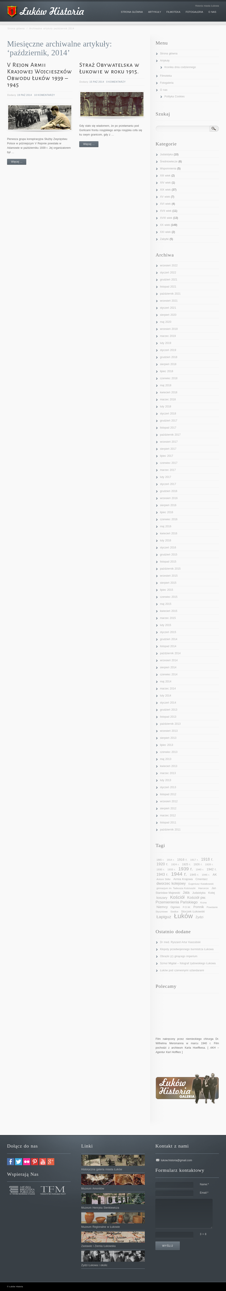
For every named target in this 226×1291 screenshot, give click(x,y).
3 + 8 (203, 1234)
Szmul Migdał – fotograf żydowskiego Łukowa (188, 963)
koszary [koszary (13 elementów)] (161, 897)
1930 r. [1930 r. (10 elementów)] (160, 869)
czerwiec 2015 (168, 596)
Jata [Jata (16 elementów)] (186, 892)
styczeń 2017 (168, 484)
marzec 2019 (168, 336)
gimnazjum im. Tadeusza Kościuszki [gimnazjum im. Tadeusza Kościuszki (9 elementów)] (176, 888)
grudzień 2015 (168, 554)
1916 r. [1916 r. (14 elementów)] (182, 859)
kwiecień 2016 (168, 533)
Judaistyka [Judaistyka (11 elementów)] (198, 892)
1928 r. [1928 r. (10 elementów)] (209, 864)
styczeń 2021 (168, 307)
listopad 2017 (168, 427)
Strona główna (16, 28)
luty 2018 (165, 406)
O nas (164, 89)
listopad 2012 (168, 794)
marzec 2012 (168, 815)
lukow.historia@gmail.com (176, 1160)
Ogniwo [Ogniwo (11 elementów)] (175, 907)
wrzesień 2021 (169, 300)
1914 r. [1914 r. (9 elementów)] (170, 859)
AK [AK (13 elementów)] (215, 874)
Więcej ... (16, 161)
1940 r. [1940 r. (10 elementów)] (200, 869)
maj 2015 (165, 604)
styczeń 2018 (168, 413)
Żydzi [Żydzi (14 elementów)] (199, 917)
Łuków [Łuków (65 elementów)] (183, 915)
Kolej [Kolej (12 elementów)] (211, 892)
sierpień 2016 (168, 505)
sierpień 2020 (168, 314)
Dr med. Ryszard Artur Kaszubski (180, 942)
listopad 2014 (168, 646)
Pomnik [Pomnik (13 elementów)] (198, 907)
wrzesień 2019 (169, 329)
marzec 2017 (168, 470)
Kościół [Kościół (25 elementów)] (177, 897)
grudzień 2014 (168, 639)
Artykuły (165, 60)
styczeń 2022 (168, 272)
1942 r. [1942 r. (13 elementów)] (212, 869)
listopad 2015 (168, 561)
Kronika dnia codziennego (180, 67)
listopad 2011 (168, 822)
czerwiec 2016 (168, 519)
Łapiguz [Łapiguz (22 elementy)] (163, 916)
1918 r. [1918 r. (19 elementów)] (207, 859)
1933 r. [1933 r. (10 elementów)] (172, 869)
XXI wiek (165, 232)
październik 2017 (170, 434)
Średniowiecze (168, 161)
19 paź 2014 (24, 95)
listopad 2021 (168, 286)
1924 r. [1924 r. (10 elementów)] (175, 864)
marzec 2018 (168, 399)
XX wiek (165, 225)
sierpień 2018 (168, 364)
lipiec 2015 (166, 589)
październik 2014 (170, 653)
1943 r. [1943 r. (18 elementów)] (162, 874)
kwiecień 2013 (168, 766)
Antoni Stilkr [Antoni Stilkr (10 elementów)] (163, 879)
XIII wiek (165, 175)
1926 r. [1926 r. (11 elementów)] (198, 864)
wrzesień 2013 (169, 730)
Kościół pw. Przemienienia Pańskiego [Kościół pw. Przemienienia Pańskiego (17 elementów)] (181, 899)
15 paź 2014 (96, 82)
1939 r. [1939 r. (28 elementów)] (185, 868)
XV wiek (165, 196)
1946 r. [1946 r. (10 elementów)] (206, 874)
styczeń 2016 (168, 547)
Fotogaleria (166, 82)
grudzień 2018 (168, 357)
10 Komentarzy (44, 95)
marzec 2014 (168, 688)
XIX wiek (165, 189)
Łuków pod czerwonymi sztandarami (182, 970)
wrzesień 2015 (169, 575)
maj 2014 (165, 681)
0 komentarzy (116, 82)
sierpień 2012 (168, 808)
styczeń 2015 (168, 632)
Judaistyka (166, 154)
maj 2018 (165, 385)
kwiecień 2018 (168, 392)
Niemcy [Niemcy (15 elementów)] (162, 907)
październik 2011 (170, 829)
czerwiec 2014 (168, 674)
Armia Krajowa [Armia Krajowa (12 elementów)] (183, 879)
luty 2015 (165, 625)
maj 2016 (165, 526)
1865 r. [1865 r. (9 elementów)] (160, 859)
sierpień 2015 (168, 582)
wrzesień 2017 (169, 441)
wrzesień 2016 (169, 498)
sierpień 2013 (168, 737)
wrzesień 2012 (169, 801)
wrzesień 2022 (169, 265)
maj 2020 (165, 321)
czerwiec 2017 (168, 462)
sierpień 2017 (168, 448)
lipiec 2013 (166, 745)
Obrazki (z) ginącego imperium (178, 956)
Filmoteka (166, 75)
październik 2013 (170, 723)
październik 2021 (170, 293)
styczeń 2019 (168, 350)
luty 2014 (165, 695)
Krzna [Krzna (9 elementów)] (203, 902)
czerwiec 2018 (168, 378)
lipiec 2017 (166, 455)
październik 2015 (170, 568)
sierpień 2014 (168, 667)
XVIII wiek (166, 217)
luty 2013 (165, 780)
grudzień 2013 (168, 709)
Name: (204, 1184)
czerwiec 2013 (168, 752)
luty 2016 (165, 540)
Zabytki (164, 239)
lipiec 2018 (166, 371)
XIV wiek (165, 182)
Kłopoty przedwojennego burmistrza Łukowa (186, 949)
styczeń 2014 (168, 702)
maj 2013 (165, 759)
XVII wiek (165, 210)
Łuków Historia (16, 1286)
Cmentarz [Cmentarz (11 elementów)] (202, 879)
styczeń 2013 (168, 787)
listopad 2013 (168, 716)
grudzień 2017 (168, 420)
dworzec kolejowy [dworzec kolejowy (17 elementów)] (171, 883)
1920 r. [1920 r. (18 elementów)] (162, 864)
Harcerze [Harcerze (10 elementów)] (203, 888)
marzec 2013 (168, 773)
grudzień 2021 (168, 279)
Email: (204, 1192)
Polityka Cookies (174, 96)
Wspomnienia (168, 168)
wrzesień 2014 (169, 660)
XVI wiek (165, 203)
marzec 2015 (168, 618)
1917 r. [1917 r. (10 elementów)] (194, 859)
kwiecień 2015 (168, 611)
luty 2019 (165, 343)
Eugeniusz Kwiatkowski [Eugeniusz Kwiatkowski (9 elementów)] (201, 883)
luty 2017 (165, 477)
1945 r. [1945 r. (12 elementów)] (194, 874)
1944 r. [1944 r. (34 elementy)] (179, 874)
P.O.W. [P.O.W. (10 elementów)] (187, 907)
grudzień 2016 (168, 491)
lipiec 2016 (166, 512)
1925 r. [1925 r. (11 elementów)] (186, 864)
